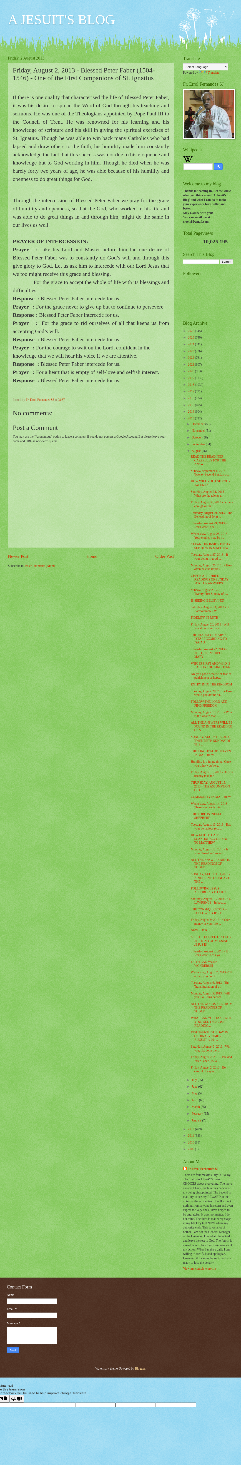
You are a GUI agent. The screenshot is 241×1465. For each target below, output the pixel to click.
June (195, 1086)
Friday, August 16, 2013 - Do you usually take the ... (212, 774)
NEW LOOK (199, 930)
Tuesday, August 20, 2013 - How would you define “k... (211, 693)
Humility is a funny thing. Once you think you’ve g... (211, 763)
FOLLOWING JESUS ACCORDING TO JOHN (208, 890)
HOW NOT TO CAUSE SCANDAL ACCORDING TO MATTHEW (209, 838)
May (195, 1093)
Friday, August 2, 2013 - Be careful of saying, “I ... (208, 1069)
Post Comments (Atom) (40, 566)
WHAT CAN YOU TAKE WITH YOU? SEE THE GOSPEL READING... (211, 1021)
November (199, 430)
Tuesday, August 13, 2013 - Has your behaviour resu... (211, 826)
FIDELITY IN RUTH (204, 617)
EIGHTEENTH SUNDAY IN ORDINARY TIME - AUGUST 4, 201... (209, 1036)
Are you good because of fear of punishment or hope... (211, 676)
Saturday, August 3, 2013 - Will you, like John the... (210, 1048)
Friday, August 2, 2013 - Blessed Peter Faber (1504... (211, 1059)
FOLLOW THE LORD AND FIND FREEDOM (209, 703)
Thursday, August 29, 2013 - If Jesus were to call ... (210, 525)
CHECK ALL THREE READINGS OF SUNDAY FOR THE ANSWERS (209, 579)
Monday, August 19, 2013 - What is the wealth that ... (212, 714)
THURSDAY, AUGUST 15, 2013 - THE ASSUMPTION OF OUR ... (210, 786)
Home (91, 556)
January (197, 1120)
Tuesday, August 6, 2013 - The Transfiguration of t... (210, 984)
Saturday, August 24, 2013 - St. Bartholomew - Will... (210, 609)
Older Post (164, 556)
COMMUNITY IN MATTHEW (211, 797)
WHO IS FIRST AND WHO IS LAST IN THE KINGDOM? (210, 665)
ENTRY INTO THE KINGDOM (211, 684)
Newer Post (18, 556)
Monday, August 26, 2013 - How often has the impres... (211, 567)
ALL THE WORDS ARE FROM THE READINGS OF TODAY (211, 1007)
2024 (191, 344)
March (196, 1107)
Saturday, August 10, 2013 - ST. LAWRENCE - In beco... (211, 900)
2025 (191, 337)
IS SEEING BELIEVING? (207, 600)
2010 (191, 1142)
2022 (191, 357)
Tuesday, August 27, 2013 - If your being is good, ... (209, 556)
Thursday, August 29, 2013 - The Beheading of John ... (211, 514)
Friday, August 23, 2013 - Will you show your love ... (210, 626)
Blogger (140, 1368)
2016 (191, 398)
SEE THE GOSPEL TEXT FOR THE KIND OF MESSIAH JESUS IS (211, 940)
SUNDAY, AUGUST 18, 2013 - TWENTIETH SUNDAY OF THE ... (211, 740)
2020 (191, 371)
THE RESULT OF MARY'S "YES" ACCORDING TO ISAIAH (209, 638)
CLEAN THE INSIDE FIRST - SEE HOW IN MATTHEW (210, 546)
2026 (191, 331)
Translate (209, 72)
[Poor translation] (16, 1399)
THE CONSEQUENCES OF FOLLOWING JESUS (209, 911)
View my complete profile (199, 1268)
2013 (191, 418)
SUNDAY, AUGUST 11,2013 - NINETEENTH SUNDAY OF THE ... (211, 877)
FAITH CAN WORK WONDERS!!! (204, 963)
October (197, 437)
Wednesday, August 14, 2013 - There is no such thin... (210, 805)
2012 (191, 1129)
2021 (191, 364)
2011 (191, 1135)
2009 (191, 1149)
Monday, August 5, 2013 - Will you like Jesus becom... (210, 995)
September (199, 444)
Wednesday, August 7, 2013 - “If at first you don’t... (211, 974)
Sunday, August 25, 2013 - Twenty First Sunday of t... (209, 591)
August (196, 451)
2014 (191, 411)
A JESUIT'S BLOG (61, 19)
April (195, 1100)
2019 (191, 378)
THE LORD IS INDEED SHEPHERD (206, 816)
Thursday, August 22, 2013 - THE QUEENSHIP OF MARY (208, 653)
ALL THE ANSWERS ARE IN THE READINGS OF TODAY (210, 863)
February (198, 1113)
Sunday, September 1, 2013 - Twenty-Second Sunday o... (210, 472)
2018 (191, 384)
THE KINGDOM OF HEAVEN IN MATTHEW (211, 753)
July (195, 1080)
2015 (191, 405)
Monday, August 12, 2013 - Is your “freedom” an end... (209, 851)
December (198, 424)
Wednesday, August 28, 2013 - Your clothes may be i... (210, 535)
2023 (191, 351)
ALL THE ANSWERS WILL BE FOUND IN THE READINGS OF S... (212, 726)
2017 (191, 391)
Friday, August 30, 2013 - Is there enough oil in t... (212, 504)
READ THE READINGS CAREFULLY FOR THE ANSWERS (208, 460)
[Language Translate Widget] (205, 66)
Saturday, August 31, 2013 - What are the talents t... (208, 493)
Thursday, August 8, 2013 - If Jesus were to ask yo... (209, 953)
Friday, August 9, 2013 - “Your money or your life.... (210, 921)
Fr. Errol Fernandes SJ (203, 1169)
